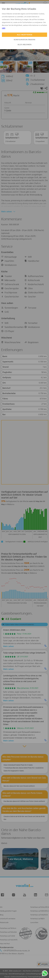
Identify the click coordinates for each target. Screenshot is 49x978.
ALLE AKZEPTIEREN (24, 35)
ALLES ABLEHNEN (24, 44)
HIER (3, 28)
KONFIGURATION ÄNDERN (24, 40)
